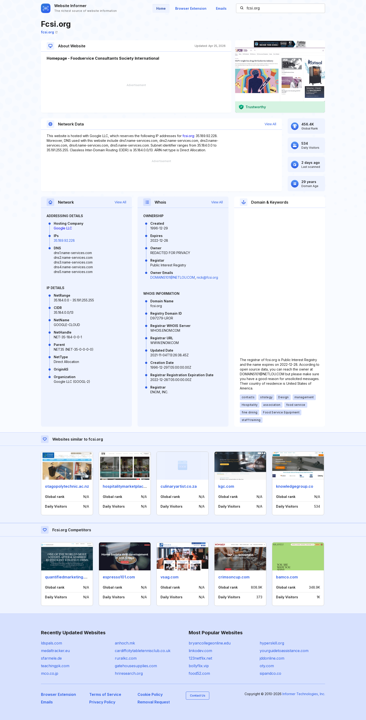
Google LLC (63, 228)
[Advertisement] (136, 98)
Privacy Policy (102, 702)
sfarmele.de (51, 658)
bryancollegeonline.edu (210, 643)
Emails (221, 8)
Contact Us (197, 695)
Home (161, 8)
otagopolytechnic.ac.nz (67, 486)
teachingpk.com (55, 665)
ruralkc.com (126, 658)
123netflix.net (200, 658)
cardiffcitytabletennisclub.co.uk (142, 650)
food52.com (199, 673)
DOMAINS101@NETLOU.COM (172, 277)
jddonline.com (272, 658)
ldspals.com (51, 643)
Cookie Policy (150, 694)
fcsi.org (49, 32)
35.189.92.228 (64, 240)
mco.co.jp (49, 673)
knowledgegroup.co (294, 486)
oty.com (267, 665)
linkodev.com (200, 650)
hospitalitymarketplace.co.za (130, 486)
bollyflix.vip (199, 665)
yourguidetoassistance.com (284, 650)
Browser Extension (190, 8)
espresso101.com (119, 577)
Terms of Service (105, 694)
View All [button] (270, 124)
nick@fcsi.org (207, 277)
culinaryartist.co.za (179, 486)
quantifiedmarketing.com (68, 577)
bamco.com (287, 577)
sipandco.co (270, 673)
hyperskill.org (272, 643)
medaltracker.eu (55, 650)
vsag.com (170, 577)
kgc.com (226, 486)
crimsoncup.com (234, 577)
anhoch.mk (125, 643)
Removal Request (154, 702)
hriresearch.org (129, 673)
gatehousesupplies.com (136, 665)
